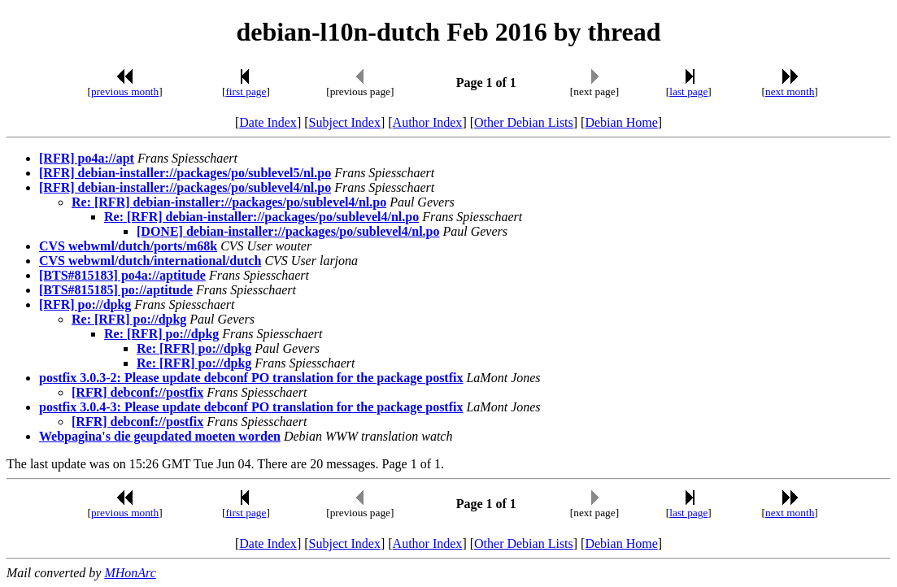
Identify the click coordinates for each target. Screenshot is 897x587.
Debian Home (621, 122)
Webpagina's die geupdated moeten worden (160, 436)
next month (789, 91)
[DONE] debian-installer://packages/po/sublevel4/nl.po (288, 231)
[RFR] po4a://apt (86, 158)
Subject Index (345, 122)
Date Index (268, 122)
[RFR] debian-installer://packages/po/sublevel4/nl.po (185, 187)
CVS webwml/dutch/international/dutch (150, 260)
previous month (125, 91)
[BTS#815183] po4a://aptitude (122, 275)
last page (688, 91)
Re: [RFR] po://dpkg (129, 319)
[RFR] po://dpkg (85, 304)
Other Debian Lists (523, 122)
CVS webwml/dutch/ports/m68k (128, 246)
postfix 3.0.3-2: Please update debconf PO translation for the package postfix (251, 378)
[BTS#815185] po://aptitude (116, 290)
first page (245, 91)
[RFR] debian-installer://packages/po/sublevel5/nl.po (185, 173)
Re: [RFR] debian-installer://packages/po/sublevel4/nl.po (229, 202)
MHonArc (129, 573)
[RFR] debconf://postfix (137, 392)
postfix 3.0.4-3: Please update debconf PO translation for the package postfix (251, 407)
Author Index (428, 122)
